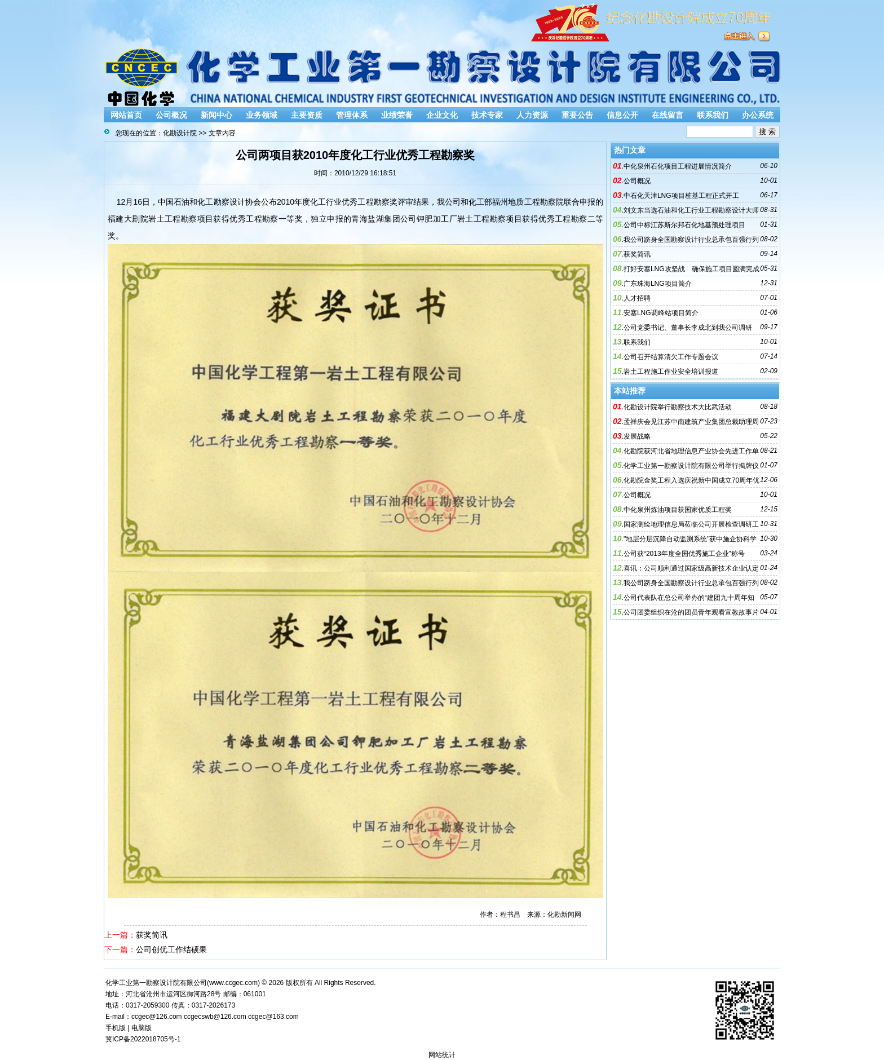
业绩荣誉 (397, 115)
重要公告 (577, 115)
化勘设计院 (180, 133)
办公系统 (758, 115)
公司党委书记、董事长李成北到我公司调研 (688, 328)
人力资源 (532, 115)
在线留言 (667, 115)
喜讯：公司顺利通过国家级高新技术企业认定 (691, 568)
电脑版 (141, 1028)
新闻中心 (216, 115)
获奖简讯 (151, 934)
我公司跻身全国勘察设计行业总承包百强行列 (691, 240)
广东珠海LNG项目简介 (658, 284)
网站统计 (442, 1055)
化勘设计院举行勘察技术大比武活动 (678, 407)
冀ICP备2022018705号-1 (142, 1039)
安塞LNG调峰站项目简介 (661, 313)
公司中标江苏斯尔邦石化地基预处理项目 (684, 225)
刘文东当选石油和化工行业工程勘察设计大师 (691, 210)
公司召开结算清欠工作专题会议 (671, 357)
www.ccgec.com (233, 983)
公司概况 (171, 115)
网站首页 (126, 115)
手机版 (115, 1028)
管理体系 (352, 115)
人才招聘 (637, 298)
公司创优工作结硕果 (171, 949)
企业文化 (442, 115)
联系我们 (712, 115)
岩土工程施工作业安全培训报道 (671, 372)
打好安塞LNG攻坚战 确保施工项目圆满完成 (691, 269)
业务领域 (261, 115)
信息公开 (622, 115)
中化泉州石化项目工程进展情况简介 (678, 166)
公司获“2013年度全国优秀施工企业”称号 (684, 554)
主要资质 (306, 115)
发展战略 (637, 436)
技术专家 (487, 115)
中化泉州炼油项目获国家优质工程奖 (678, 510)
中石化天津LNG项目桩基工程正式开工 (681, 196)
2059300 (156, 1005)
